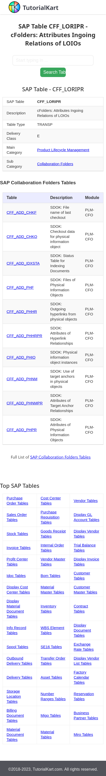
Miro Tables (83, 734)
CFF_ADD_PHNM (22, 379)
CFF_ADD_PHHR (22, 311)
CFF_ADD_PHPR (22, 430)
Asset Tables (51, 677)
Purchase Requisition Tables (50, 517)
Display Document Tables (82, 630)
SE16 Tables (51, 647)
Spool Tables (17, 647)
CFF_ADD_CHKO (22, 236)
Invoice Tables (19, 547)
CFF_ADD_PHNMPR (25, 403)
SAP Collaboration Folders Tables (60, 457)
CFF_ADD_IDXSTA (23, 263)
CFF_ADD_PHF (20, 287)
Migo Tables (51, 715)
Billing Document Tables (15, 715)
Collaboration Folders (55, 164)
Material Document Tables (15, 734)
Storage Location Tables (14, 696)
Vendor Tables (86, 500)
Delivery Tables (19, 677)
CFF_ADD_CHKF (21, 212)
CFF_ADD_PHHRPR (24, 335)
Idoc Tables (16, 575)
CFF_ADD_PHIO (21, 357)
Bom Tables (50, 575)
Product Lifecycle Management (63, 150)
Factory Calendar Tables (81, 677)
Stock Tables (17, 533)
